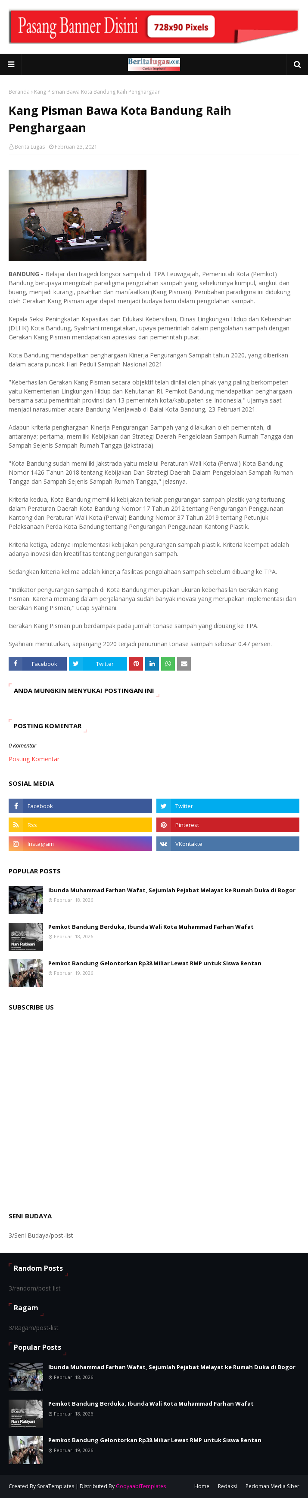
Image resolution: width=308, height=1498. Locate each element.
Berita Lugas (30, 146)
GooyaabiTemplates (141, 1486)
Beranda (19, 91)
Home (201, 1486)
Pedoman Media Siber (272, 1486)
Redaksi (227, 1486)
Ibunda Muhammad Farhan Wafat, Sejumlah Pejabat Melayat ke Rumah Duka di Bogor (172, 890)
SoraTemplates (55, 1486)
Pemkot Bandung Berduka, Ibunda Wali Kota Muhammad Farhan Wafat (151, 927)
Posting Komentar (34, 759)
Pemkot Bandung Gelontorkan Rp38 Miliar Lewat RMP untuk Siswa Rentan (154, 963)
